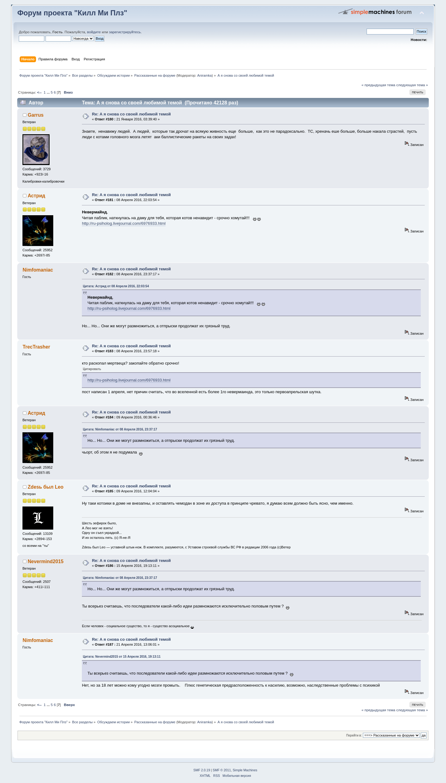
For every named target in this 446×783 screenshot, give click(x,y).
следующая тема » (412, 85)
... (49, 92)
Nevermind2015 (45, 561)
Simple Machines (245, 770)
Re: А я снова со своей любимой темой (131, 114)
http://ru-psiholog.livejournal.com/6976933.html (124, 223)
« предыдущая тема (378, 85)
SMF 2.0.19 (201, 770)
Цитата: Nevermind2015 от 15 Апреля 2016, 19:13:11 (121, 656)
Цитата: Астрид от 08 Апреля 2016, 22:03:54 (116, 286)
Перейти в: (354, 735)
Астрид (36, 195)
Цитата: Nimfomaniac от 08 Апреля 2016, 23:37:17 (120, 429)
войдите (94, 32)
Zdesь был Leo (45, 487)
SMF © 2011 (222, 770)
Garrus (36, 115)
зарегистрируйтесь (125, 32)
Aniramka (204, 75)
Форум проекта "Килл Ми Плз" (72, 13)
